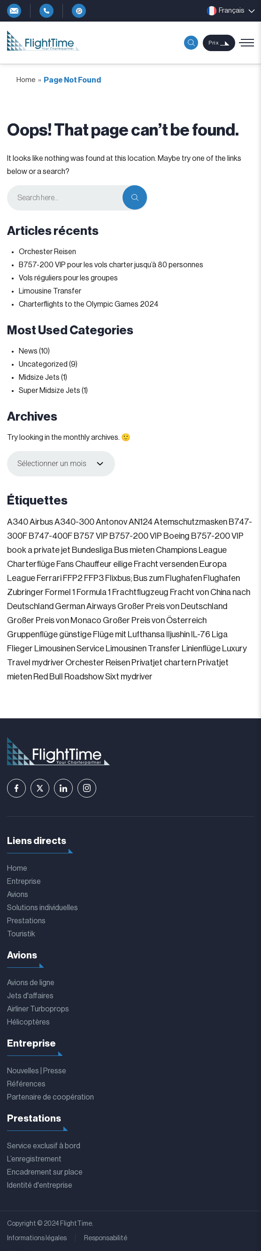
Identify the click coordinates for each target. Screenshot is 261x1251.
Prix (213, 42)
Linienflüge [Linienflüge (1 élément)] (201, 648)
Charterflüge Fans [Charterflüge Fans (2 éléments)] (40, 564)
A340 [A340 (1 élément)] (17, 522)
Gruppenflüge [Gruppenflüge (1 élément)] (32, 634)
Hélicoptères (28, 1022)
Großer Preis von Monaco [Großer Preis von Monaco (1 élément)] (54, 620)
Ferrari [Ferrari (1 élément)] (49, 578)
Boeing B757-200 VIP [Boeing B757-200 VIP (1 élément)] (203, 536)
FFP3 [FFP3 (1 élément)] (94, 578)
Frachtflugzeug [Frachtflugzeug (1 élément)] (140, 592)
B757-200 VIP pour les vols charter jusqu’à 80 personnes (111, 265)
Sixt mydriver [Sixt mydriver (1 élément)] (129, 676)
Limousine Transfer (50, 291)
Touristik (21, 934)
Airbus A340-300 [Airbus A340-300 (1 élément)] (62, 522)
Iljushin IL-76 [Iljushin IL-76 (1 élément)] (188, 634)
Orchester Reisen (47, 252)
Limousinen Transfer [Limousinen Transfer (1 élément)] (143, 648)
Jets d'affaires (30, 996)
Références (26, 1084)
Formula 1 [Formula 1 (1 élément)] (94, 592)
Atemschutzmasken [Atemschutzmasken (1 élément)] (190, 522)
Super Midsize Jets (49, 390)
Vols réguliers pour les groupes (68, 278)
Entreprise (24, 881)
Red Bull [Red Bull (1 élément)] (48, 676)
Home (26, 79)
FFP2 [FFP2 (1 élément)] (73, 578)
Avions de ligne (30, 983)
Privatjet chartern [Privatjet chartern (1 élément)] (163, 662)
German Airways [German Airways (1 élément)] (85, 606)
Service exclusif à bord (43, 1146)
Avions (17, 894)
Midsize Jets (39, 377)
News (28, 351)
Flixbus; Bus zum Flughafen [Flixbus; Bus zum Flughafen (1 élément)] (153, 578)
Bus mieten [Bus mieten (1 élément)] (134, 550)
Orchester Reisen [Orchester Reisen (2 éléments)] (97, 662)
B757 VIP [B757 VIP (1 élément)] (91, 536)
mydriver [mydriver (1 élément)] (48, 662)
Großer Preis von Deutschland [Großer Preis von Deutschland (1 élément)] (172, 606)
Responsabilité (105, 1238)
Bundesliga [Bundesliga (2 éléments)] (92, 550)
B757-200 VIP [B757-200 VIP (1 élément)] (135, 536)
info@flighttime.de (14, 11)
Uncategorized (43, 364)
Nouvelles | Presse (36, 1071)
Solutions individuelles (42, 908)
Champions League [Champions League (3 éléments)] (191, 550)
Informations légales (37, 1238)
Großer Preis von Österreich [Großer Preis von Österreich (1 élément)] (155, 620)
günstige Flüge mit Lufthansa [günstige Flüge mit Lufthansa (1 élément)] (112, 634)
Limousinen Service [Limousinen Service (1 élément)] (69, 648)
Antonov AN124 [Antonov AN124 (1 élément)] (124, 522)
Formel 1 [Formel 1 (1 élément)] (60, 592)
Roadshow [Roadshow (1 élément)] (84, 676)
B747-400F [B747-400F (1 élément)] (50, 536)
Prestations (26, 921)
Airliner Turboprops (38, 1009)
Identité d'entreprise (39, 1185)
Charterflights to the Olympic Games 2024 (88, 304)
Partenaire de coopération (50, 1097)
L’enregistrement (34, 1159)
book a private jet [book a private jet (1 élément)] (38, 550)
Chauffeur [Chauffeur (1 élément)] (93, 564)
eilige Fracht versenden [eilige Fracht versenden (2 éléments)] (155, 564)
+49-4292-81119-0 (46, 11)
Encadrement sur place (45, 1172)
